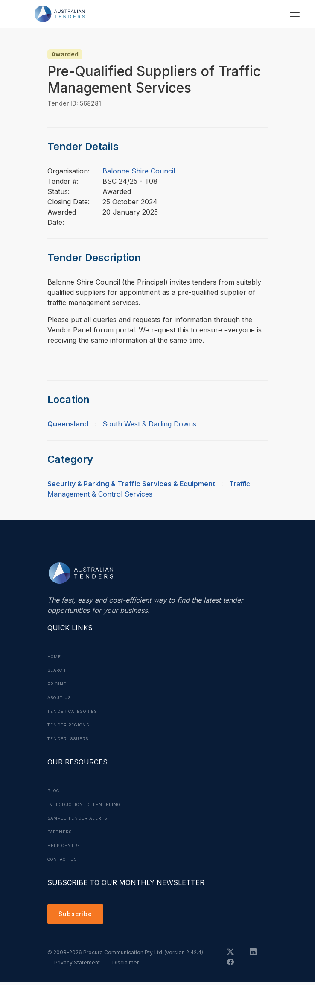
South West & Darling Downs (149, 424)
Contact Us (64, 859)
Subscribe (77, 915)
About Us (61, 697)
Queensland (67, 424)
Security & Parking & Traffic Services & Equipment (131, 483)
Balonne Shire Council (138, 171)
